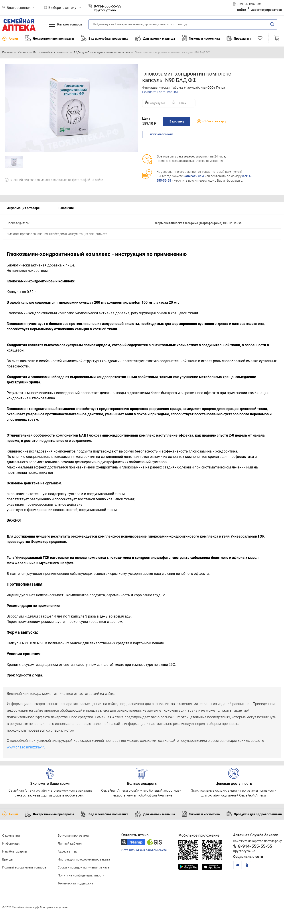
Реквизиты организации (160, 92)
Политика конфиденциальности (81, 875)
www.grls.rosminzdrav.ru (26, 747)
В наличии (66, 208)
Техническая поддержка (75, 883)
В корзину (177, 121)
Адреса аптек (67, 851)
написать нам (193, 176)
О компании (11, 835)
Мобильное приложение (198, 835)
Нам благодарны (14, 851)
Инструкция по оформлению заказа (84, 859)
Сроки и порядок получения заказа (83, 867)
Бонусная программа (73, 835)
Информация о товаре (23, 208)
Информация (11, 843)
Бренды (8, 859)
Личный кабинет (70, 843)
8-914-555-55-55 (255, 846)
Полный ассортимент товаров (24, 867)
